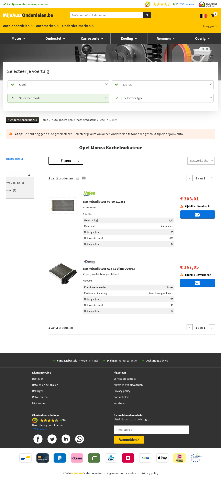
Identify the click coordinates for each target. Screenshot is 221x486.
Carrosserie (90, 38)
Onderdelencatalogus (22, 120)
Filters (84, 160)
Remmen (164, 38)
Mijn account (39, 403)
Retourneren (40, 397)
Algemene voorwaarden (128, 385)
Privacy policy (122, 391)
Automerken (46, 25)
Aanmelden (129, 439)
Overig (201, 38)
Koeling (127, 38)
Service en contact (125, 378)
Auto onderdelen (16, 25)
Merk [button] (13, 177)
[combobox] (63, 84)
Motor (17, 38)
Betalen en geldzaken (45, 385)
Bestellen (38, 378)
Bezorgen (38, 391)
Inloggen (208, 26)
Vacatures (119, 403)
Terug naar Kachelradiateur (23, 159)
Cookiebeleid (122, 397)
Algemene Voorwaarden (121, 473)
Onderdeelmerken (76, 25)
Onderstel (53, 38)
